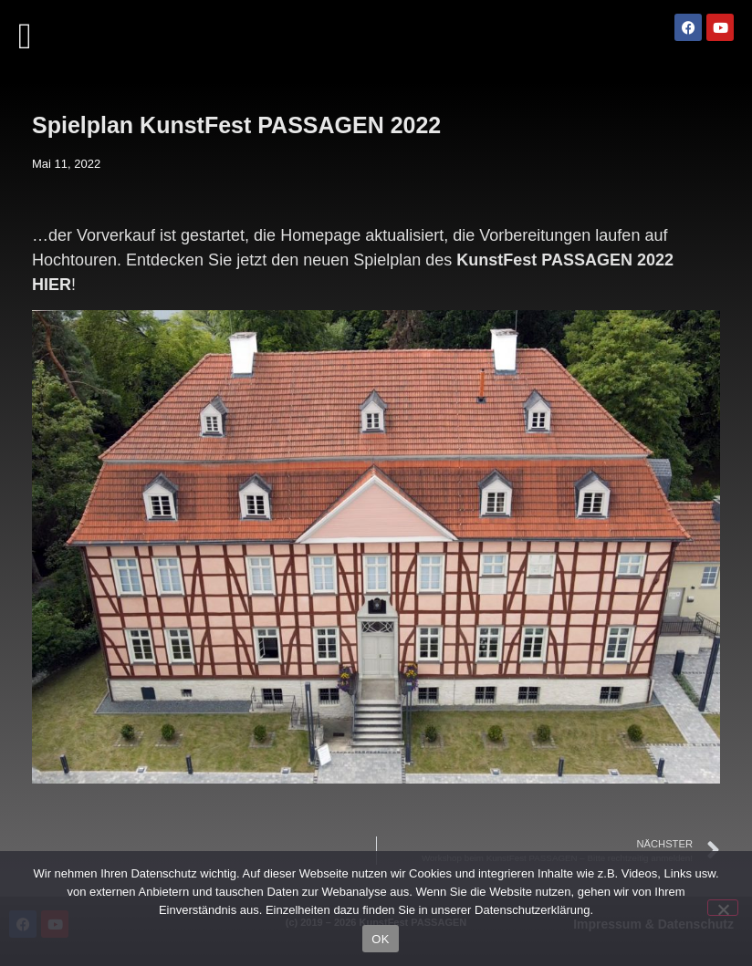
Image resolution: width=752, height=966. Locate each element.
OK (380, 939)
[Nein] (722, 907)
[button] (25, 36)
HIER (51, 284)
